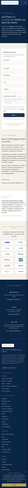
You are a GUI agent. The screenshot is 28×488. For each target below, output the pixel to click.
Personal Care (5, 419)
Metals (3, 414)
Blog (3, 436)
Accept (14, 485)
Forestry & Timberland (7, 408)
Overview (4, 376)
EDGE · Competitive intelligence (9, 386)
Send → (14, 115)
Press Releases (5, 452)
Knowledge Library (6, 449)
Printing (3, 421)
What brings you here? (12, 96)
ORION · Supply (5, 388)
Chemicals (4, 403)
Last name (6, 68)
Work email (7, 75)
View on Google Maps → (14, 314)
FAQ (3, 447)
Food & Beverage (6, 406)
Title (5, 82)
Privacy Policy (17, 481)
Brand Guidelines (6, 469)
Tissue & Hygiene (6, 426)
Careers (4, 462)
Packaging (4, 416)
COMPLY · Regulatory (7, 381)
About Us (4, 459)
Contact (4, 467)
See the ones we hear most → (14, 125)
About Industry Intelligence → (14, 330)
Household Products (7, 411)
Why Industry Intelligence (8, 434)
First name (6, 60)
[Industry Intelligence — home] (10, 3)
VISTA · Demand (6, 391)
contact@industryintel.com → (14, 299)
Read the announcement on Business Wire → (12, 216)
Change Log (5, 444)
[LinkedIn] (9, 367)
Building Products (6, 401)
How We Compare (6, 441)
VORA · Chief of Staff (7, 378)
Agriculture (4, 398)
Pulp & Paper (5, 424)
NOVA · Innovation (6, 383)
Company (6, 89)
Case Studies (5, 439)
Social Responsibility (7, 464)
